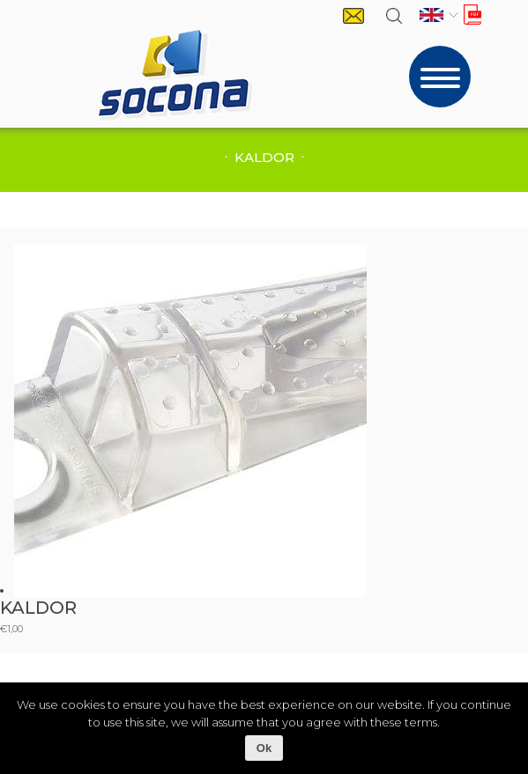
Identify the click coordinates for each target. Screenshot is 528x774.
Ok (264, 748)
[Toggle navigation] (440, 76)
